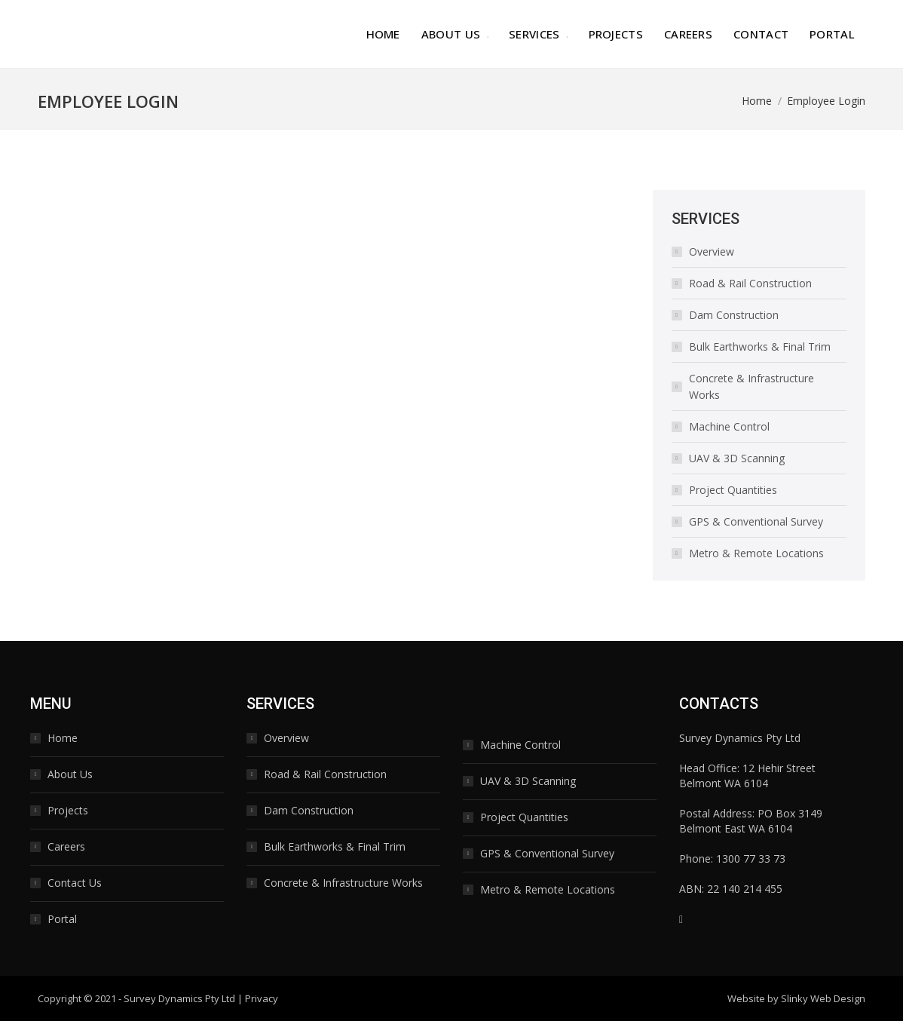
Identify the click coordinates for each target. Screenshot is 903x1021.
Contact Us (74, 882)
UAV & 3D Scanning (737, 458)
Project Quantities (733, 490)
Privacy (261, 998)
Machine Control (729, 426)
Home (62, 738)
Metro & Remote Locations (756, 553)
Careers (66, 846)
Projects (67, 810)
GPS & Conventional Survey (756, 521)
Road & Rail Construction (750, 283)
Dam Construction (734, 315)
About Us (70, 774)
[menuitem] (383, 34)
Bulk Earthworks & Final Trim (760, 346)
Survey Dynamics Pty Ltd (179, 998)
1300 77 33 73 (750, 858)
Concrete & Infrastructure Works (751, 386)
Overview (711, 251)
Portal (62, 919)
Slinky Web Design (823, 998)
